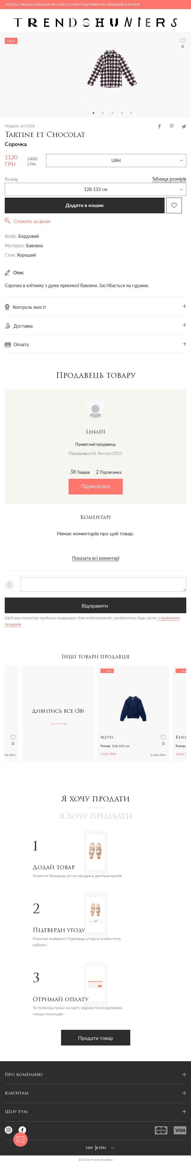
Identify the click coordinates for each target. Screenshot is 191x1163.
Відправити (94, 606)
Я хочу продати (95, 799)
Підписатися (95, 486)
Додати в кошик (84, 205)
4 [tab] (122, 113)
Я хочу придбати (95, 817)
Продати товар (95, 1038)
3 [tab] (112, 113)
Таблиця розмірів (169, 179)
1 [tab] (93, 113)
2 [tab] (103, 113)
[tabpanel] (112, 70)
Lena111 (95, 432)
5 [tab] (131, 113)
